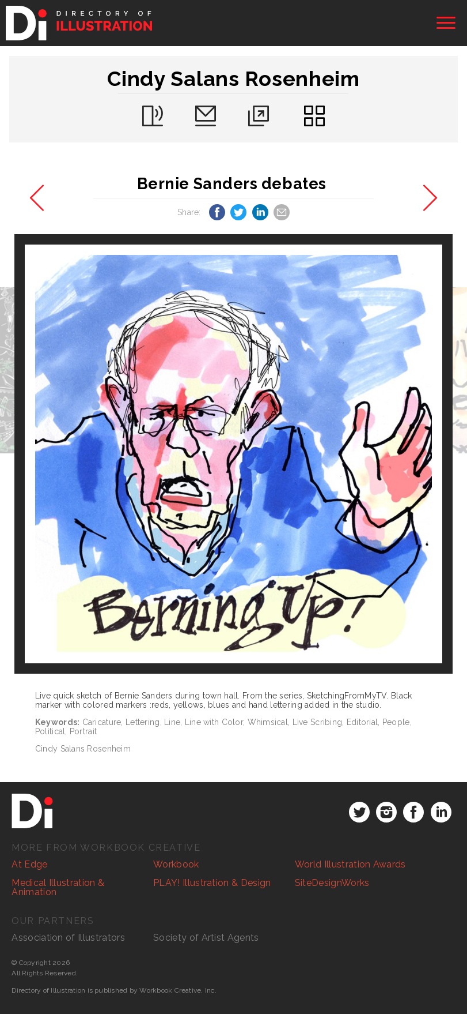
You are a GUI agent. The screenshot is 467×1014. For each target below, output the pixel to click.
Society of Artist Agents (206, 937)
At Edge (29, 864)
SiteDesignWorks (332, 882)
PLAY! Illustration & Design (212, 882)
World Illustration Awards (350, 864)
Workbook (176, 864)
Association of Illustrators (68, 937)
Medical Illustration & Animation (58, 887)
